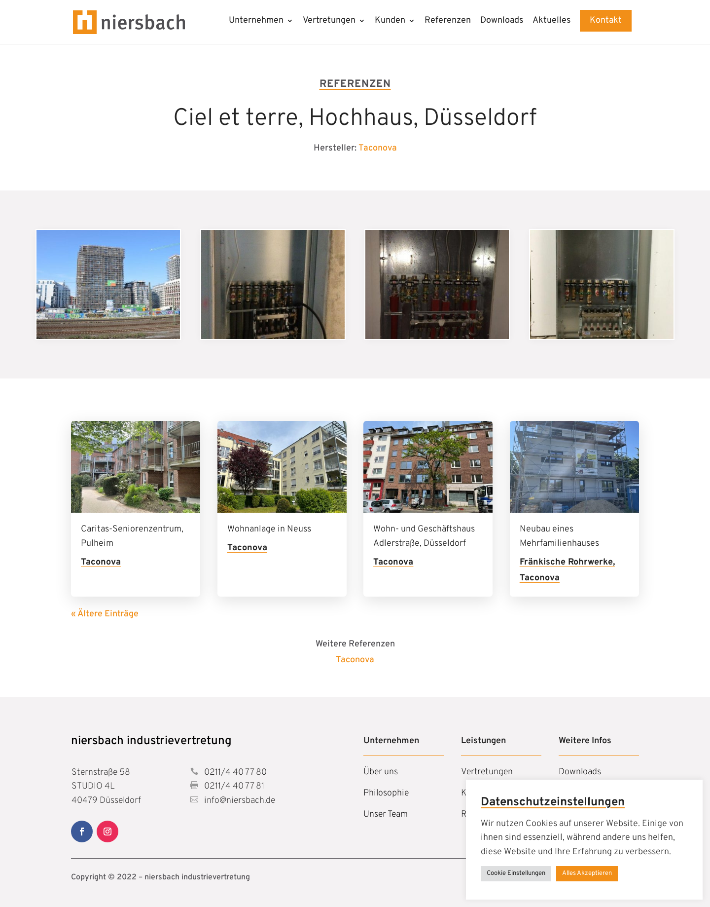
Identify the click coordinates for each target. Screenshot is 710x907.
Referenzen (448, 21)
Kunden (390, 21)
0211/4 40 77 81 (233, 786)
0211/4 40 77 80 (234, 772)
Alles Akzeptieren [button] (587, 873)
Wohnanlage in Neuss (269, 529)
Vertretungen (329, 21)
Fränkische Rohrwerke (566, 562)
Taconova (377, 148)
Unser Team (385, 814)
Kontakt (606, 20)
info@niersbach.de (238, 800)
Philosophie (386, 793)
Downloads (501, 21)
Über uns (380, 772)
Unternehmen (256, 21)
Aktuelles (551, 21)
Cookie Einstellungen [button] (516, 873)
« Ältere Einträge (105, 614)
